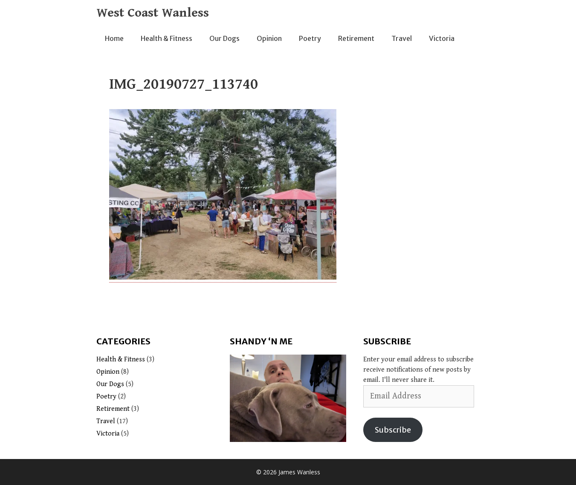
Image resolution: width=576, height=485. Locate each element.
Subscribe (393, 430)
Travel (401, 38)
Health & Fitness (166, 38)
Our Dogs (224, 38)
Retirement (356, 38)
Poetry (310, 38)
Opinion (269, 38)
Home (114, 38)
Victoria (441, 38)
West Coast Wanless (152, 13)
